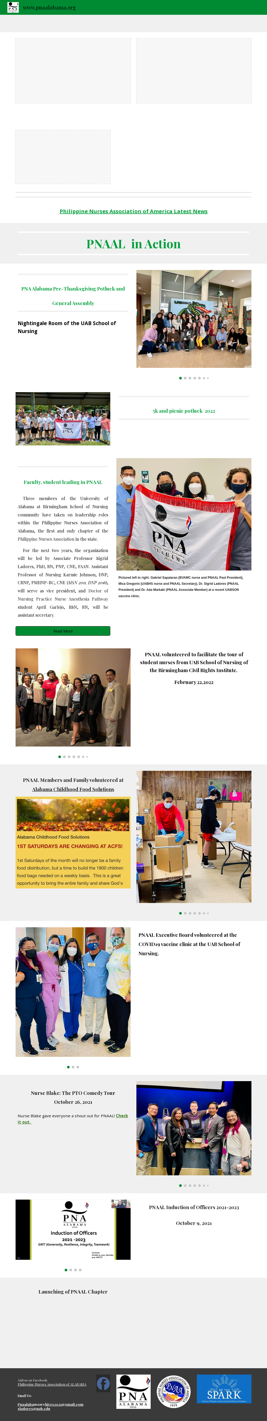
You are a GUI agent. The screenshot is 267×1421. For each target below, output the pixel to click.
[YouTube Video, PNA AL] (193, 1323)
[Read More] (63, 630)
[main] (133, 211)
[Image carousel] (193, 324)
